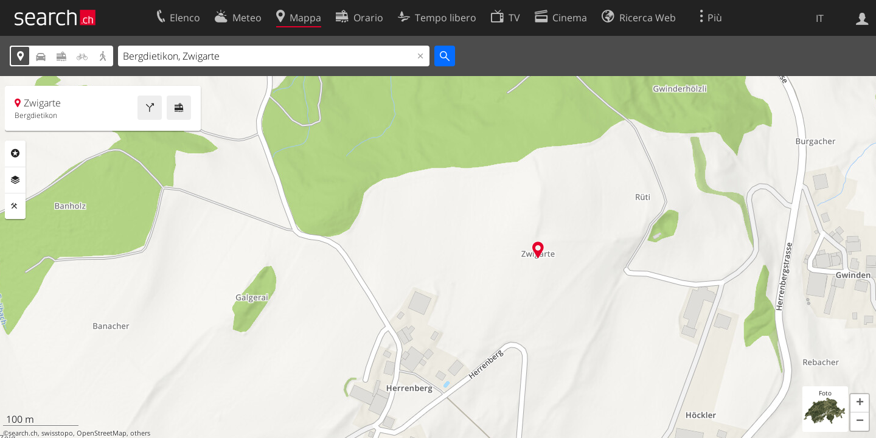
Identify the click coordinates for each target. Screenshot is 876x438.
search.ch (23, 433)
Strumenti (15, 206)
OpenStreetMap (102, 433)
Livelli (15, 180)
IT (820, 18)
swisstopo (57, 433)
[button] (859, 403)
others (140, 433)
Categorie (15, 153)
